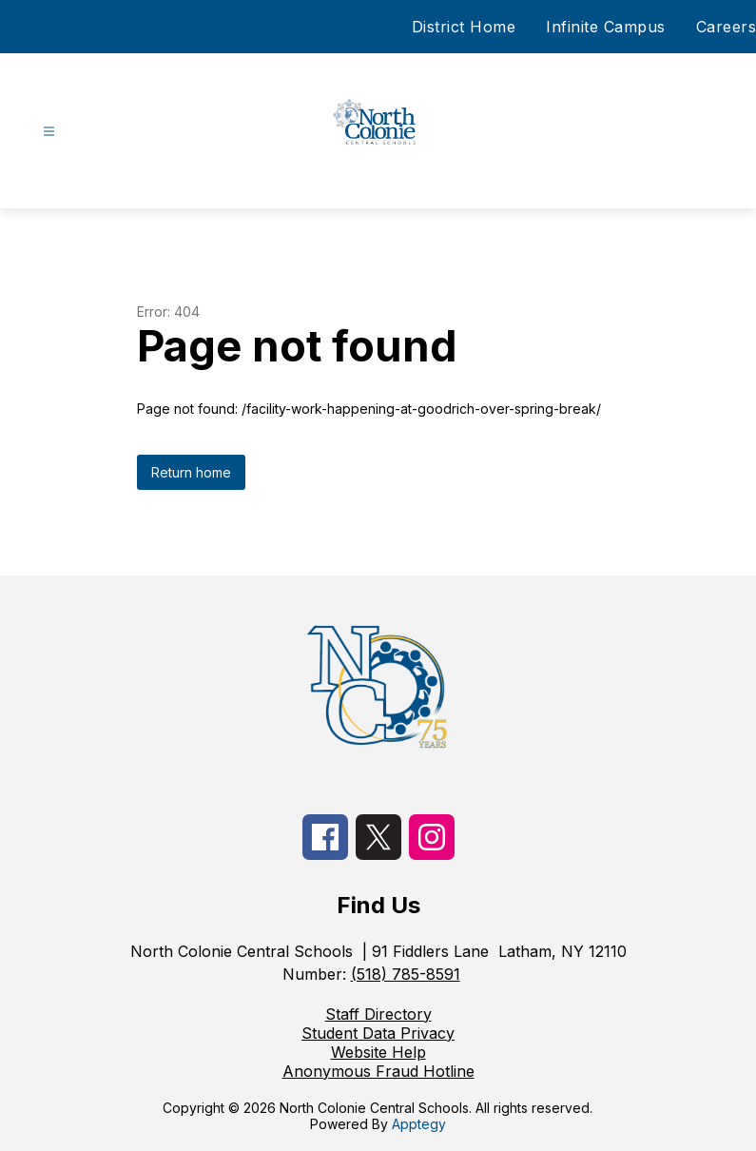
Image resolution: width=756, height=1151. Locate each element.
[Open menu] (49, 132)
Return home (191, 472)
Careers (726, 26)
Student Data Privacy (378, 1033)
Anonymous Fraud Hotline (378, 1071)
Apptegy (419, 1124)
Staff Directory (378, 1014)
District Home (464, 26)
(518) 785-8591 (405, 974)
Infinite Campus (606, 26)
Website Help (378, 1052)
